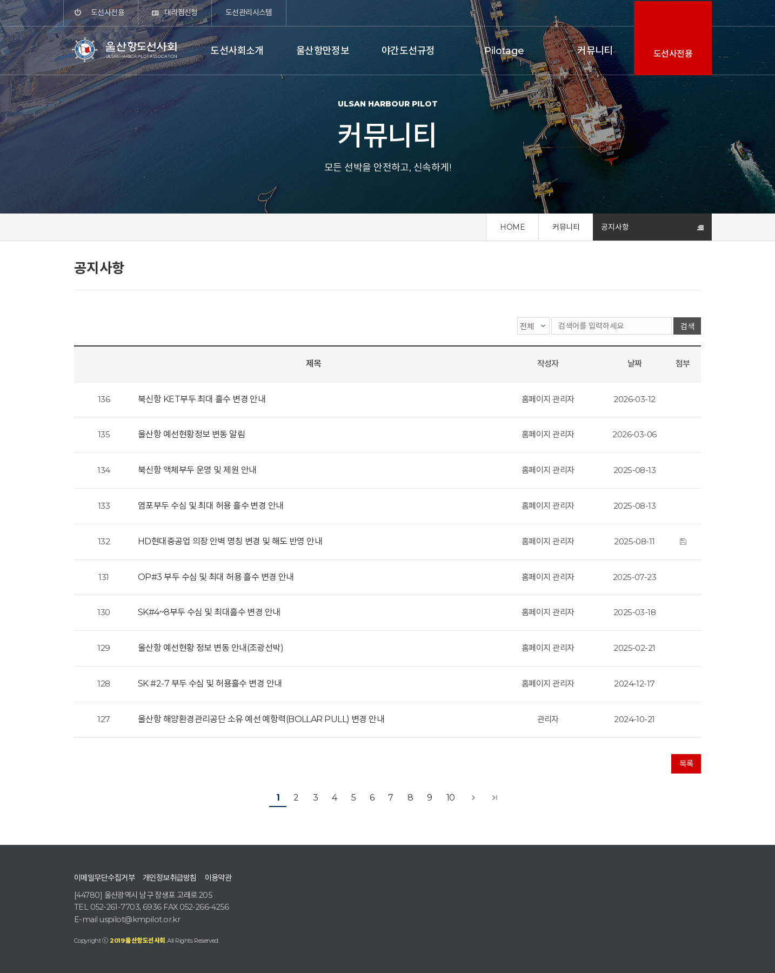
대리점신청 (181, 12)
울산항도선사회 (125, 50)
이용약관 (218, 878)
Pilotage (504, 51)
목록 (686, 764)
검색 (687, 326)
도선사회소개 (237, 51)
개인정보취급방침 (170, 878)
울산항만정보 (323, 51)
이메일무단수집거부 (104, 878)
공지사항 (615, 227)
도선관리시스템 (248, 12)
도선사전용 (107, 12)
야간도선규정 (408, 51)
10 (450, 797)
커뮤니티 (595, 51)
